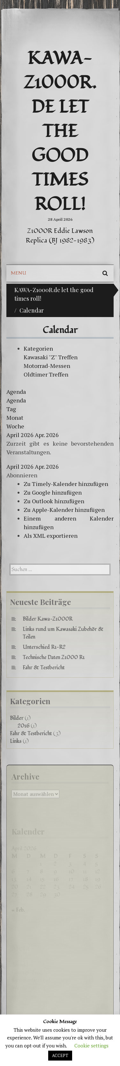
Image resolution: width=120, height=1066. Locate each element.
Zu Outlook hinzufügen (54, 501)
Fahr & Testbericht (43, 667)
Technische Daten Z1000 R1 (54, 657)
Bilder (16, 718)
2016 (23, 725)
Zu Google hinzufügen (53, 492)
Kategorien (38, 348)
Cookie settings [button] (91, 1045)
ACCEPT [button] (60, 1055)
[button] (21, 475)
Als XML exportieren (51, 535)
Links (15, 741)
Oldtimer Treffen (46, 374)
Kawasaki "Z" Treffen (51, 357)
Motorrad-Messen (47, 366)
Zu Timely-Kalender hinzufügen (66, 484)
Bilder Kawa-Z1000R (47, 619)
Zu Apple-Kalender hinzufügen (64, 509)
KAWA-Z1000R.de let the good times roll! (60, 131)
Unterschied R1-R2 (44, 647)
